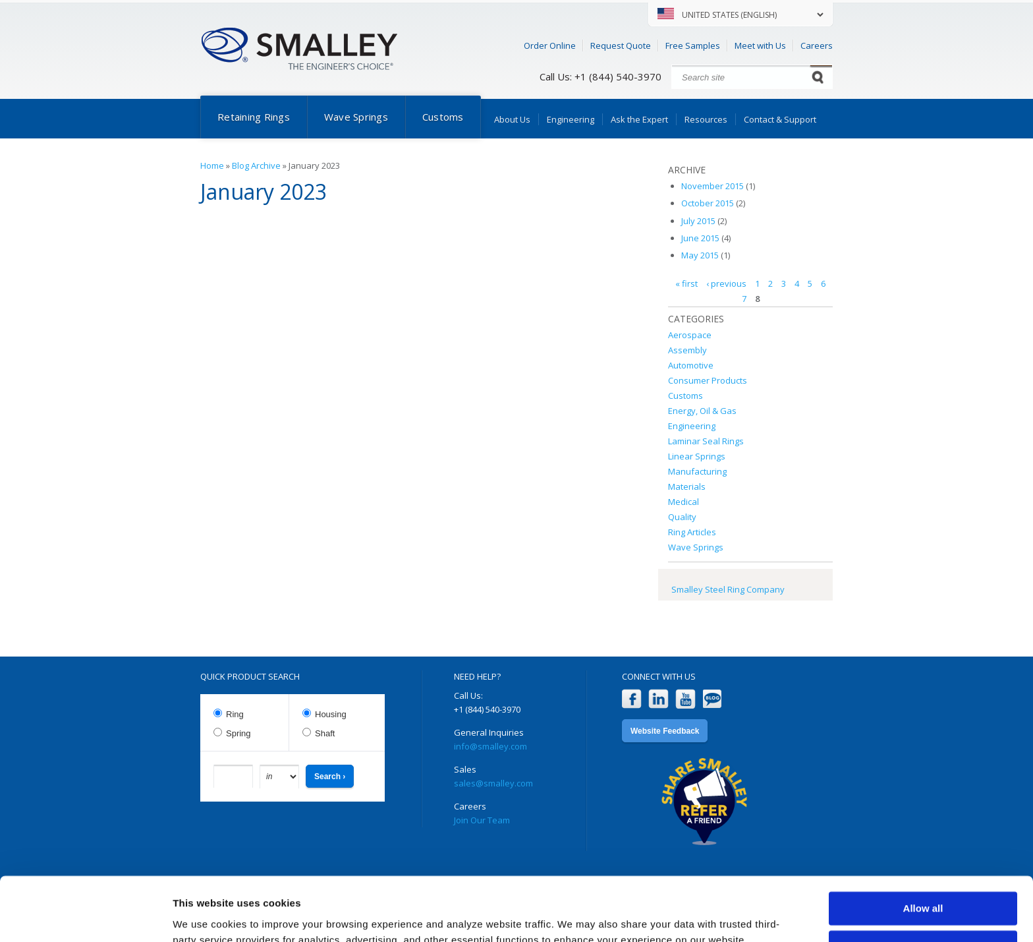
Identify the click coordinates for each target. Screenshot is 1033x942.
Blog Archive (256, 165)
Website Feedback (664, 731)
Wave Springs (356, 116)
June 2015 (700, 238)
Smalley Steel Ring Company (728, 589)
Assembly (687, 350)
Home (212, 165)
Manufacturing (697, 471)
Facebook (631, 699)
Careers (816, 45)
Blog (712, 699)
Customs (443, 116)
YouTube (685, 699)
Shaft (325, 733)
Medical (683, 502)
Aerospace (690, 335)
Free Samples (692, 45)
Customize (924, 887)
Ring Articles (692, 532)
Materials (687, 486)
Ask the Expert (639, 119)
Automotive (690, 365)
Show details (203, 916)
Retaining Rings (253, 116)
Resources (705, 119)
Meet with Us (760, 45)
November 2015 (712, 186)
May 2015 (700, 255)
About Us (512, 119)
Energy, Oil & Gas (702, 411)
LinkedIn (658, 699)
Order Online (550, 45)
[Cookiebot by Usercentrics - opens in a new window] (85, 916)
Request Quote (620, 45)
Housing (331, 714)
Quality (682, 517)
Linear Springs (696, 456)
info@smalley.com (490, 746)
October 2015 (707, 203)
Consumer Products (707, 380)
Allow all (923, 848)
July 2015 (698, 221)
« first (686, 283)
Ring (235, 714)
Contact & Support (780, 119)
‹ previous (726, 283)
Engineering (570, 119)
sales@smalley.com (493, 783)
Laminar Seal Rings (706, 441)
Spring (238, 733)
